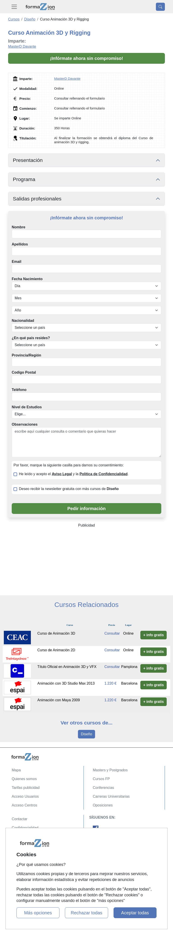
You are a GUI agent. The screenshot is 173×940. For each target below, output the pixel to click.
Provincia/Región (26, 355)
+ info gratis (153, 635)
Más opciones (38, 912)
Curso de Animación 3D (56, 633)
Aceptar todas (135, 912)
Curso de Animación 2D (56, 650)
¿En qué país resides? (31, 338)
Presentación (28, 160)
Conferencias (103, 788)
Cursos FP (101, 779)
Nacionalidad (23, 320)
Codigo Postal (24, 372)
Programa (24, 179)
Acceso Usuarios (25, 796)
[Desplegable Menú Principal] (14, 6)
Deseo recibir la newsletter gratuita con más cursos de (69, 489)
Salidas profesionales (37, 199)
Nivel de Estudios (27, 407)
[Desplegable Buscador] (160, 7)
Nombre (18, 227)
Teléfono (19, 390)
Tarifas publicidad (26, 788)
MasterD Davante (22, 46)
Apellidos (20, 244)
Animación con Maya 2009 (58, 700)
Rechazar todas (86, 912)
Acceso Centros (24, 805)
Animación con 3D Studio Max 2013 (66, 683)
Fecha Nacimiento (27, 279)
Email (16, 261)
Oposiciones (103, 805)
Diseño (86, 734)
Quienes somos (24, 779)
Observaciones (25, 424)
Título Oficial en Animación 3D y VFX (66, 667)
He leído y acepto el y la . (74, 474)
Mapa (16, 770)
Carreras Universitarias (111, 796)
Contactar (19, 819)
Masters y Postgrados (110, 770)
